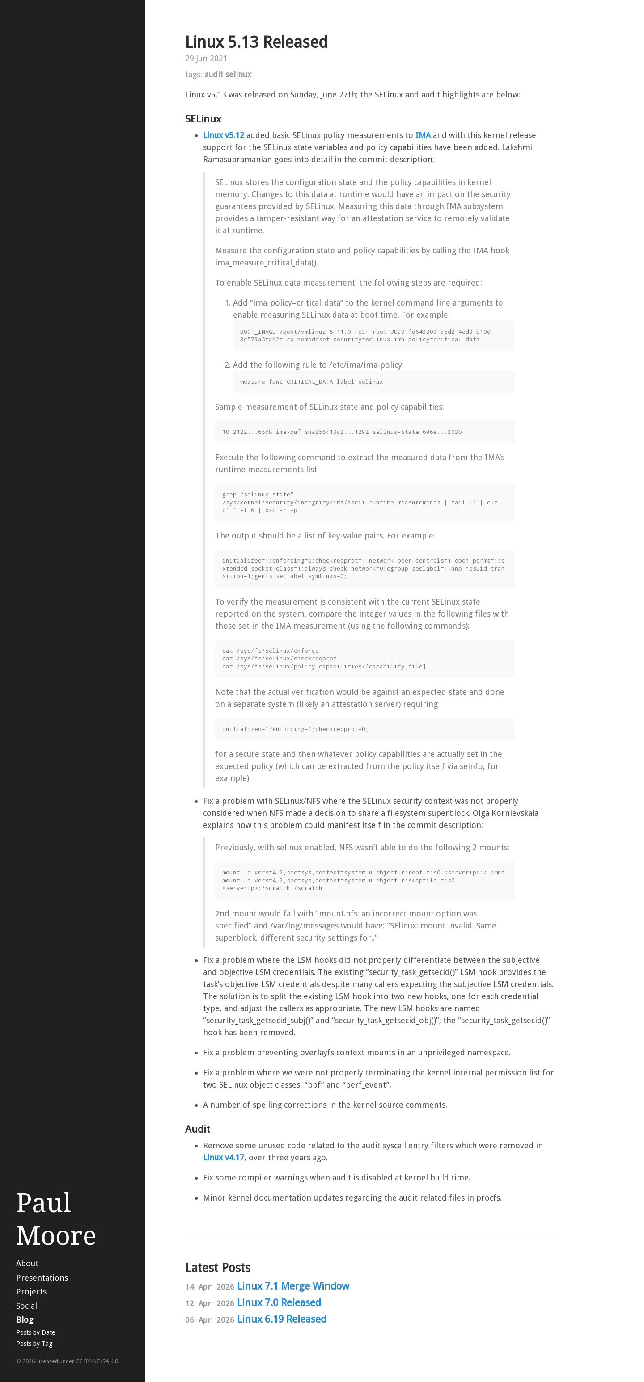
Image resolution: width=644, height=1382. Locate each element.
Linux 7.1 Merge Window (293, 1286)
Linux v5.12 (223, 135)
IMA (423, 135)
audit (213, 74)
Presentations (42, 1277)
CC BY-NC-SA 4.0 (97, 1361)
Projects (31, 1291)
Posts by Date (35, 1332)
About (27, 1263)
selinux (238, 74)
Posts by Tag (34, 1343)
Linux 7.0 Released (279, 1302)
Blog (24, 1319)
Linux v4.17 (223, 1157)
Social (26, 1306)
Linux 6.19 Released (281, 1319)
